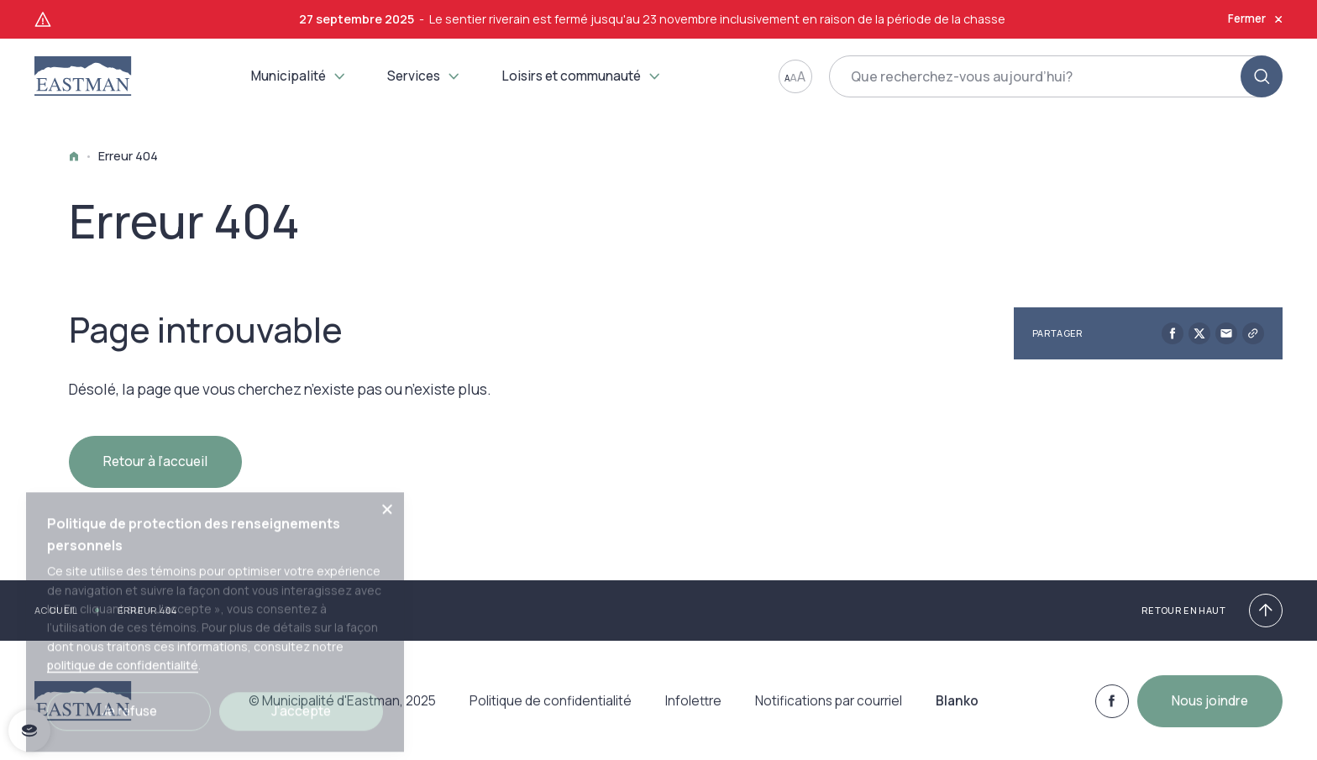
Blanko (957, 709)
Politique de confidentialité (551, 709)
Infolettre (693, 709)
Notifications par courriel (828, 709)
